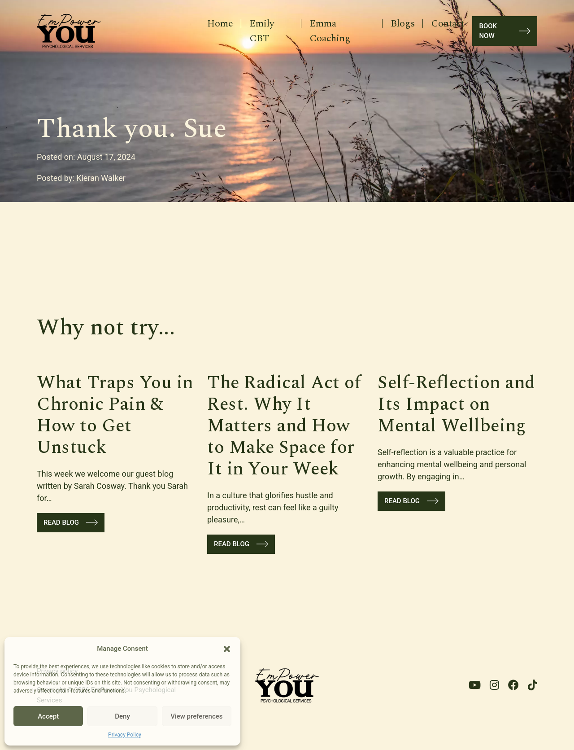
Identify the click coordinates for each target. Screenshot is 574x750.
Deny (122, 716)
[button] (226, 648)
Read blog (70, 522)
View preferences (196, 716)
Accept (48, 716)
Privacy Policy (124, 735)
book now (505, 31)
